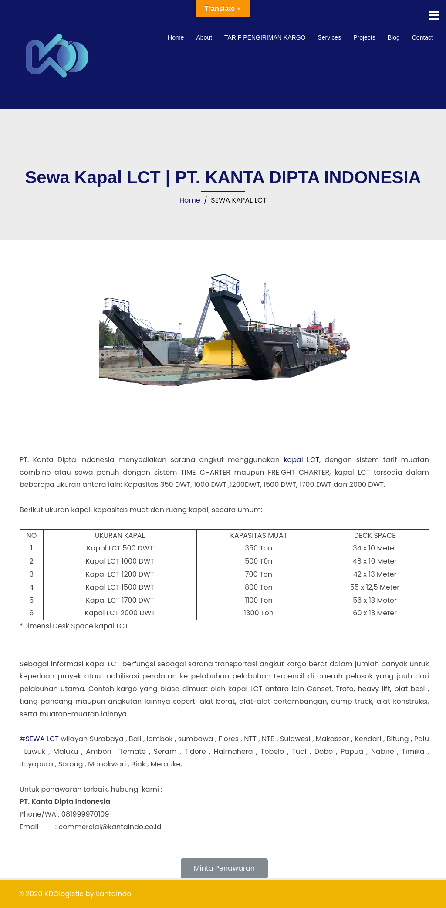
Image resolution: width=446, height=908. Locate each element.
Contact (422, 37)
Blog (394, 37)
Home (176, 37)
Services (329, 37)
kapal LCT (301, 460)
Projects (364, 37)
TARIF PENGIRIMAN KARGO (264, 37)
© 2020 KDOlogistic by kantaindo (74, 894)
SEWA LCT (41, 739)
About (204, 37)
